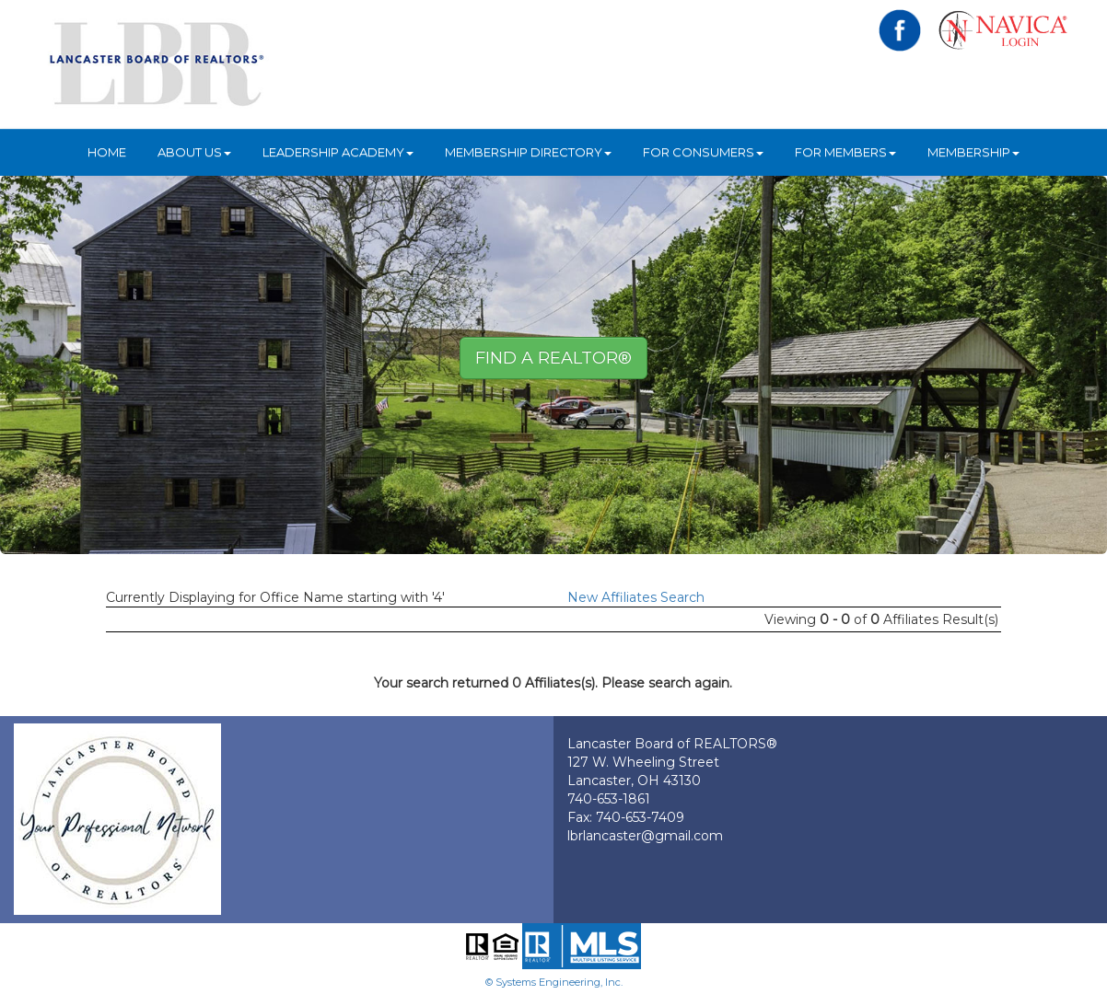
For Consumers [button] (703, 152)
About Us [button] (194, 152)
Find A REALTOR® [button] (553, 358)
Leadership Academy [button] (338, 152)
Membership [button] (973, 152)
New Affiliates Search (636, 597)
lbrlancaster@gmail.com (645, 835)
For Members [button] (845, 152)
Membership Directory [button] (528, 152)
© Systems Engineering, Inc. (554, 982)
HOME (106, 152)
